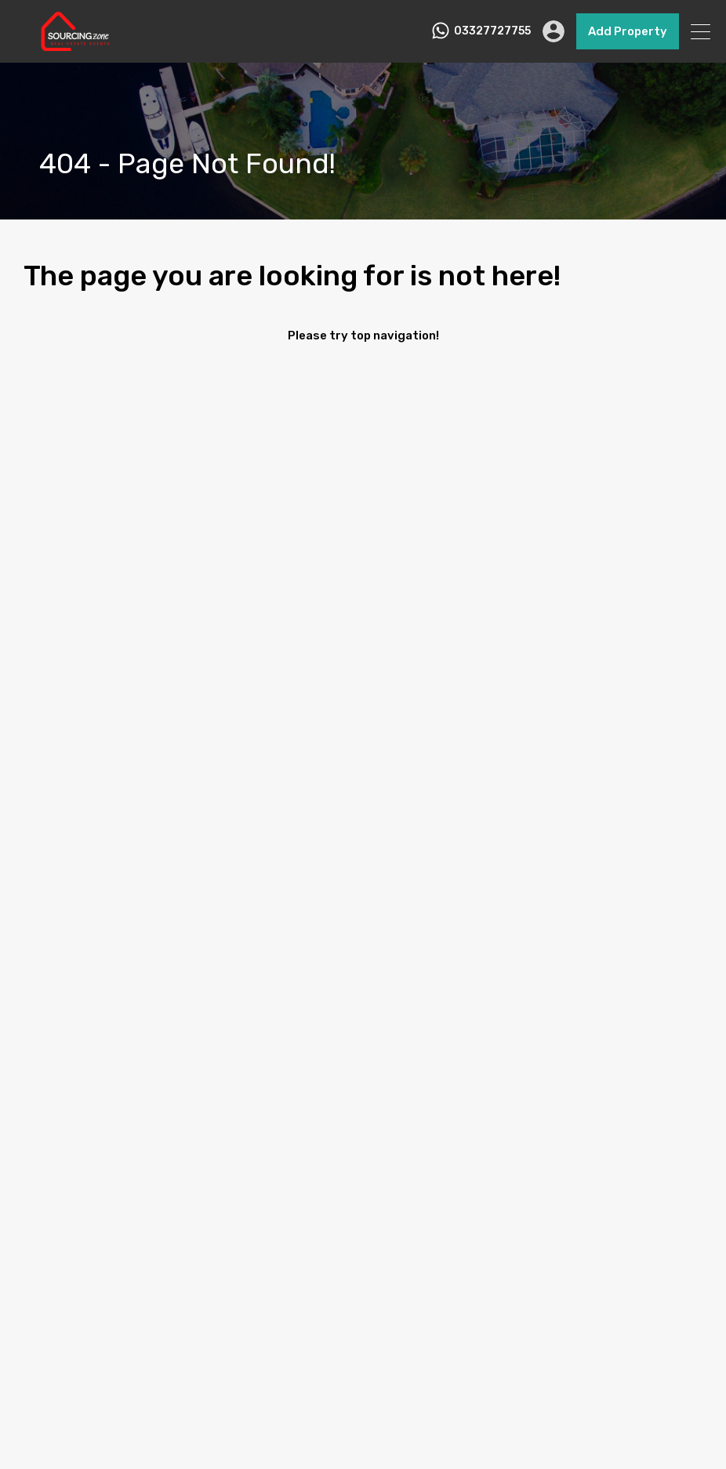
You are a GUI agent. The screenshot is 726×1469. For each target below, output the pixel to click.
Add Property (627, 31)
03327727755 (492, 31)
